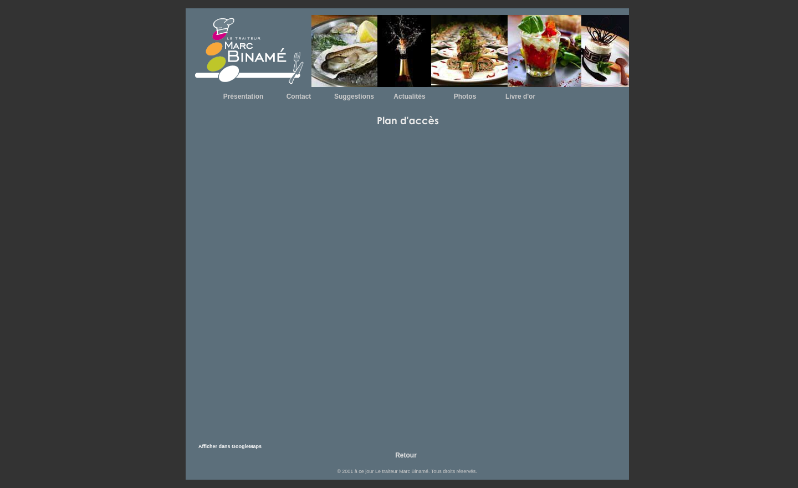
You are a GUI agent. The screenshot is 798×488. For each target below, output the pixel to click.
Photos (465, 96)
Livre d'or (520, 96)
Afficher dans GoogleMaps (230, 446)
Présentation (243, 96)
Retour (406, 455)
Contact (299, 96)
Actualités (409, 96)
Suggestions (354, 96)
